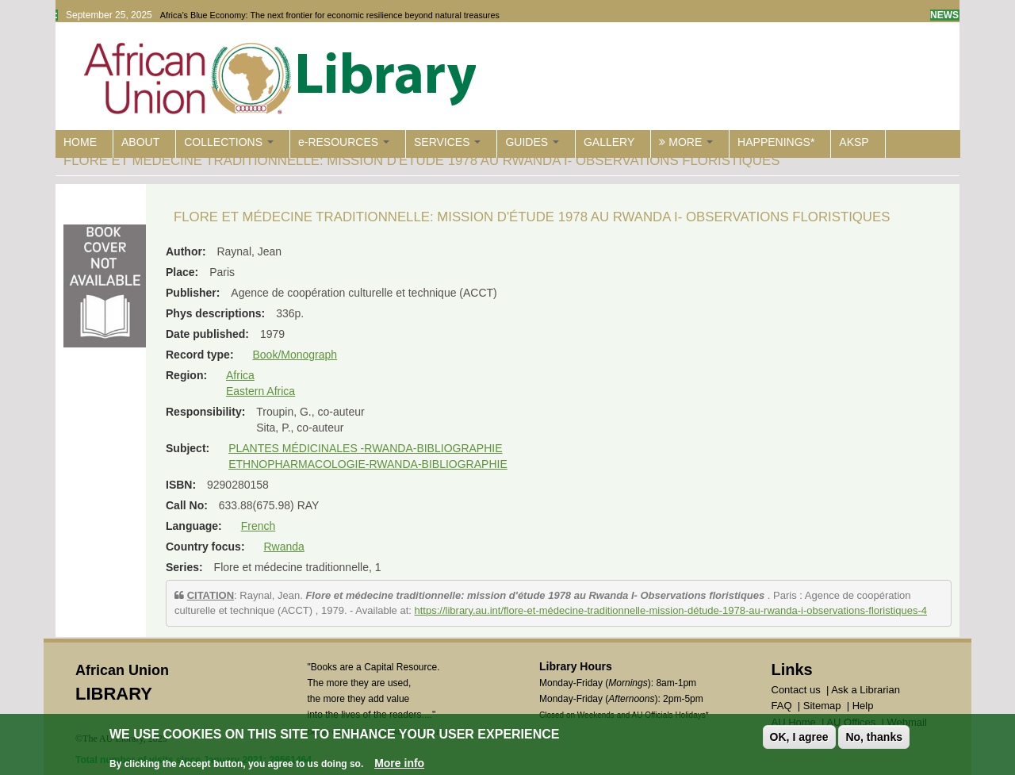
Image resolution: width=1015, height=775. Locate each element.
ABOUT (140, 142)
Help (863, 706)
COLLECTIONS (229, 142)
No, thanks (873, 737)
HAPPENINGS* (775, 142)
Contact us (796, 690)
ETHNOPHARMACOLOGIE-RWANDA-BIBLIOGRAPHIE (368, 464)
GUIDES (532, 142)
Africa (240, 375)
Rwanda (283, 546)
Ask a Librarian (865, 690)
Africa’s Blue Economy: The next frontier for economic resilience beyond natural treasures (330, 15)
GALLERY (609, 142)
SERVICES (447, 142)
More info (399, 764)
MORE (686, 142)
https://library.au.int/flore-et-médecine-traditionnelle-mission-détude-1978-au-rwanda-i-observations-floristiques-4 (671, 610)
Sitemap (822, 706)
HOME (80, 142)
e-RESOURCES (343, 142)
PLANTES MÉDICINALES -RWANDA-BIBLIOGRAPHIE (365, 448)
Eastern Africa (260, 391)
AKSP (853, 142)
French (258, 526)
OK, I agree (799, 737)
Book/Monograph (294, 354)
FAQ (782, 706)
